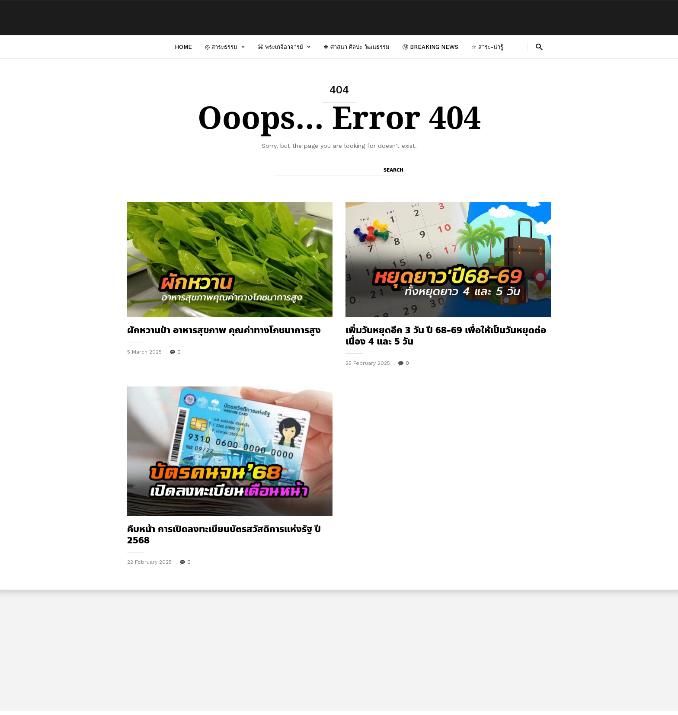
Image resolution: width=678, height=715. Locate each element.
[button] (539, 46)
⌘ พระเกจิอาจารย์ (284, 47)
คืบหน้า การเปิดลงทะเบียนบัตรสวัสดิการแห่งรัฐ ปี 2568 (224, 534)
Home (183, 47)
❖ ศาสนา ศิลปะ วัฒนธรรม (356, 47)
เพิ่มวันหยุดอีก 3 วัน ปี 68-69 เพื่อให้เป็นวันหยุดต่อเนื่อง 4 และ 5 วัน (445, 335)
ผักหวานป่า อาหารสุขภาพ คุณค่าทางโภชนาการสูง (224, 330)
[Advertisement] (339, 650)
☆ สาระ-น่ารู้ (487, 47)
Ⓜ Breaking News (430, 47)
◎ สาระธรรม (225, 47)
